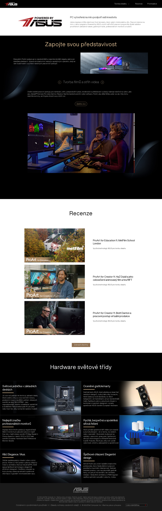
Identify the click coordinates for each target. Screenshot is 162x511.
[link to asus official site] (81, 490)
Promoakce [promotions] (152, 4)
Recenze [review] (139, 4)
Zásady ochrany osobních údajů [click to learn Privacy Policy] (65, 505)
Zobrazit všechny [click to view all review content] (81, 345)
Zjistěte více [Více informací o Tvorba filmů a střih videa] (81, 104)
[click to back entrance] (11, 4)
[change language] (136, 505)
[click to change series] (121, 4)
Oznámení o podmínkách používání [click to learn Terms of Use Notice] (31, 505)
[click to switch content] (59, 82)
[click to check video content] (54, 245)
